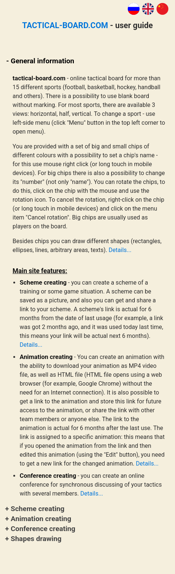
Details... (120, 250)
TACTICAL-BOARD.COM (65, 25)
